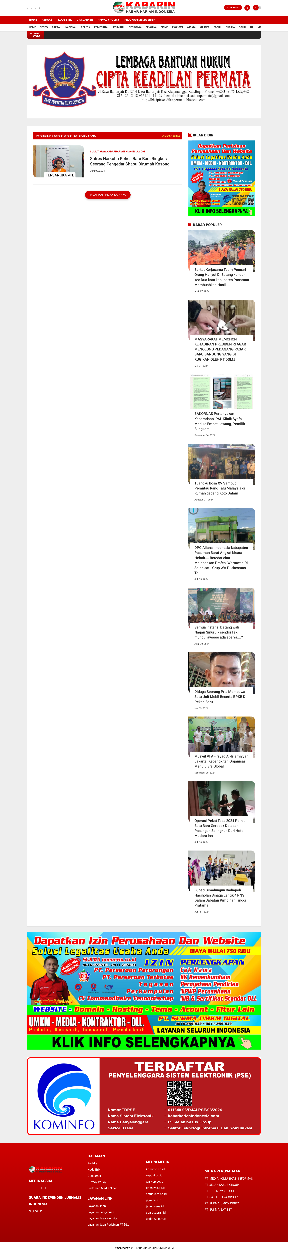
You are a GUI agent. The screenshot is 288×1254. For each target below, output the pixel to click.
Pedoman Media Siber (139, 19)
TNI (252, 27)
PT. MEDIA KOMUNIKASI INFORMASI (229, 1178)
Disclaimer (85, 19)
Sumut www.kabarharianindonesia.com (117, 151)
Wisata (191, 27)
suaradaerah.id (156, 1212)
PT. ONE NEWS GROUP (220, 1191)
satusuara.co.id (156, 1194)
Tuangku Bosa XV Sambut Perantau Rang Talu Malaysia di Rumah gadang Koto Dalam (219, 488)
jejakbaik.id (153, 1200)
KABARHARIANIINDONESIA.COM (155, 1247)
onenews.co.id (155, 1188)
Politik (85, 27)
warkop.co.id (154, 1181)
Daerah (56, 27)
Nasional (71, 27)
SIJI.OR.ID (35, 1211)
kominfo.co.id (155, 1169)
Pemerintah (101, 27)
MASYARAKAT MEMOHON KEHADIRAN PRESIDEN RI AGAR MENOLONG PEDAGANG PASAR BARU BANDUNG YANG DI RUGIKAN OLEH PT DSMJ (220, 349)
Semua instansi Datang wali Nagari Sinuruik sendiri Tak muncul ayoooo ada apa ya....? (218, 632)
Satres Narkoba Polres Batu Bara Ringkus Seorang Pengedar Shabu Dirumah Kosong (130, 161)
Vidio (261, 27)
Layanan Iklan (97, 1206)
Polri (242, 27)
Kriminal (119, 27)
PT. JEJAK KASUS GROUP (222, 1185)
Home (33, 19)
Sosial (218, 27)
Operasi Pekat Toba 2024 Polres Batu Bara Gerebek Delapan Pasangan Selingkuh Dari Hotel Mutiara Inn (219, 828)
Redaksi (47, 19)
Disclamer (94, 1176)
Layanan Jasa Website (102, 1218)
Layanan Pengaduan (101, 1212)
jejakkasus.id (155, 1206)
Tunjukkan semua (170, 135)
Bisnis (164, 27)
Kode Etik (65, 19)
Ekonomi (177, 27)
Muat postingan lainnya (108, 194)
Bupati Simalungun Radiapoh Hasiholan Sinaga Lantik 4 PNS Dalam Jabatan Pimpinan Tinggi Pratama (220, 897)
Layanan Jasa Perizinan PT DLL (108, 1224)
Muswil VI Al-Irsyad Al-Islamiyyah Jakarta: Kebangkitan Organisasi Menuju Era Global (221, 761)
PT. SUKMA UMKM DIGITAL (223, 1203)
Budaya (230, 27)
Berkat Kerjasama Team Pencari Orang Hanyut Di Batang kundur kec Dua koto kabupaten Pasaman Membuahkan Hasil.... (221, 277)
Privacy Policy (109, 19)
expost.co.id (154, 1175)
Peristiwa (135, 27)
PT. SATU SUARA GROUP (221, 1197)
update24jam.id (156, 1219)
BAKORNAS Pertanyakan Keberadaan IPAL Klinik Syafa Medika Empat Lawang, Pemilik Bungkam (219, 421)
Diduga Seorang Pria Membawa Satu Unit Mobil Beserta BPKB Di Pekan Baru (220, 697)
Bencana (151, 27)
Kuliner (205, 27)
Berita (44, 27)
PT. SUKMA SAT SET (218, 1209)
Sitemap (233, 7)
